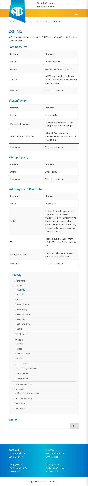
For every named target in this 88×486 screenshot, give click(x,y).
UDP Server (22, 373)
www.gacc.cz (52, 456)
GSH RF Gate (23, 314)
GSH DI (20, 299)
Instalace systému (23, 383)
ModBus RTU (23, 353)
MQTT (20, 343)
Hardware (19, 285)
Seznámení (19, 280)
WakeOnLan (22, 378)
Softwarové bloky (23, 398)
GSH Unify (22, 319)
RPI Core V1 (23, 334)
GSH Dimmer (23, 304)
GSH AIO (21, 289)
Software (18, 388)
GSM (19, 329)
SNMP (20, 358)
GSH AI (20, 294)
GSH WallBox (23, 324)
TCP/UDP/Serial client (27, 368)
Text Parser (19, 408)
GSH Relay (22, 309)
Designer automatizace (31, 21)
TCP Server (22, 363)
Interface (47, 21)
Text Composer (21, 403)
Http (19, 348)
